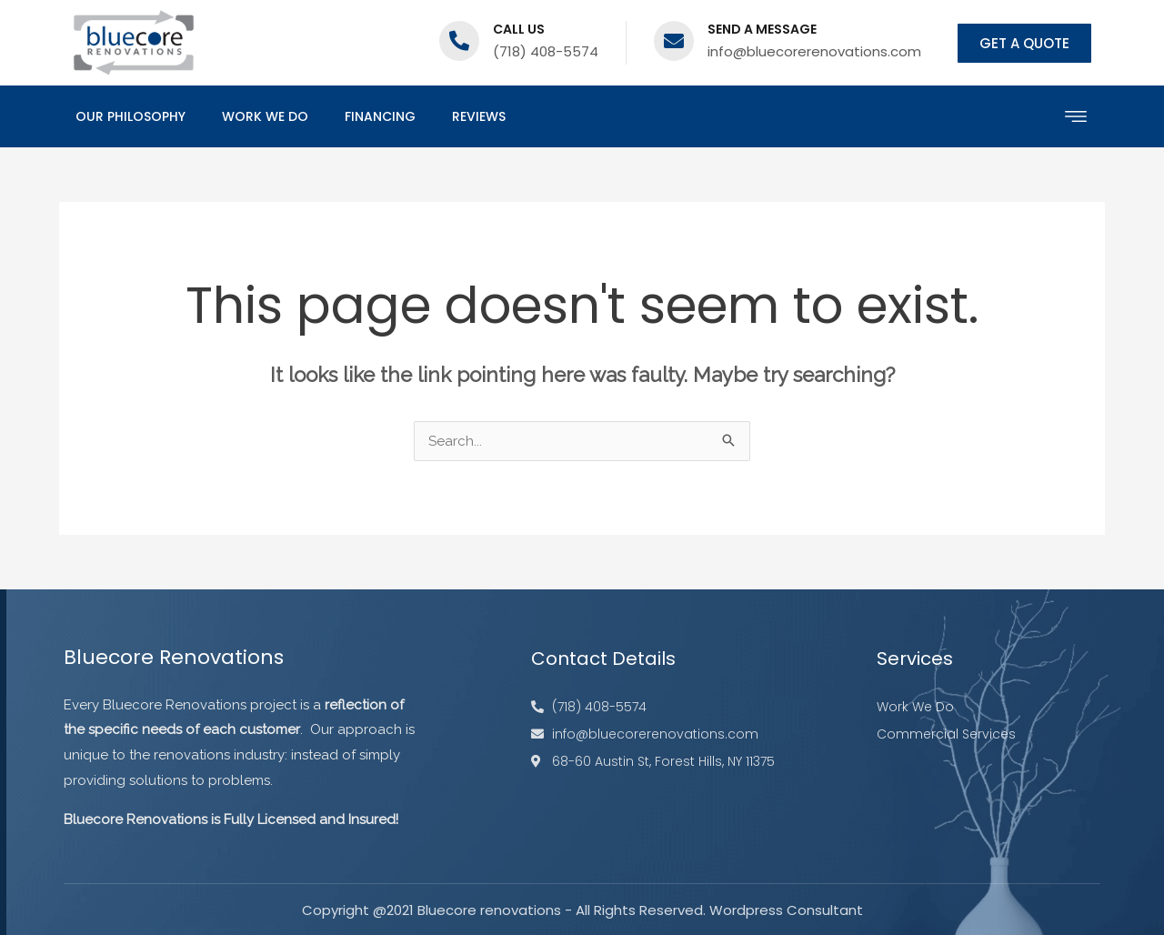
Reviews (479, 116)
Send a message (762, 29)
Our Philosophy (130, 116)
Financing (380, 116)
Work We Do (265, 116)
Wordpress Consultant (786, 910)
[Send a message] (674, 41)
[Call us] (459, 41)
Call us (519, 29)
